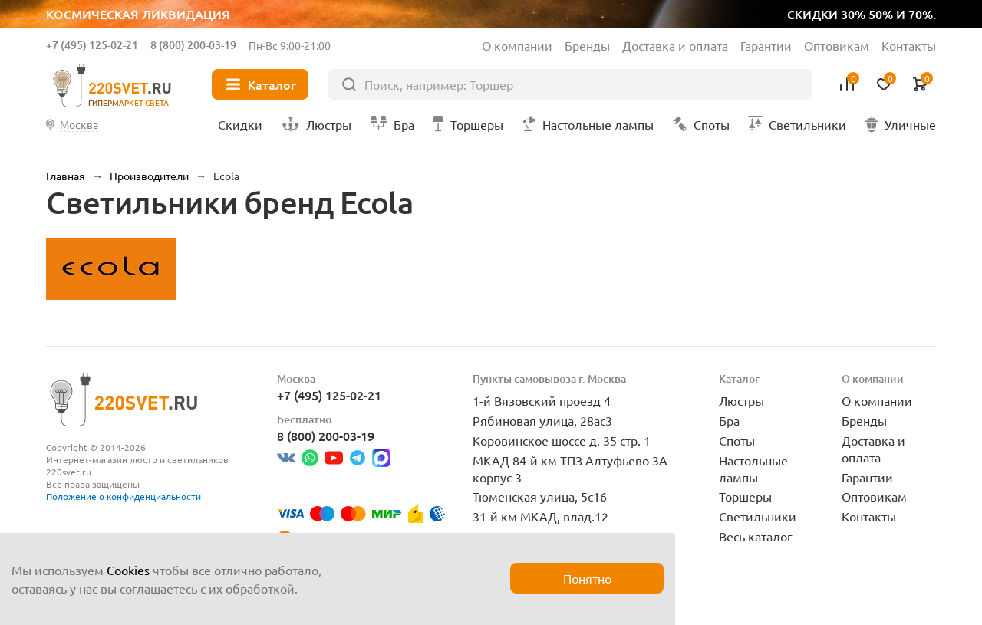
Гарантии (766, 45)
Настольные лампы (753, 468)
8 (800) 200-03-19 (193, 45)
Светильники (757, 516)
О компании (517, 45)
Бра (729, 420)
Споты (737, 440)
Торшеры (745, 496)
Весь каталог (756, 536)
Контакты (908, 45)
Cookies (128, 569)
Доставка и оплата (675, 45)
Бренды (587, 45)
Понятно (587, 578)
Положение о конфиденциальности (123, 496)
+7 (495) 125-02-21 (92, 45)
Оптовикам (836, 45)
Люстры (741, 400)
